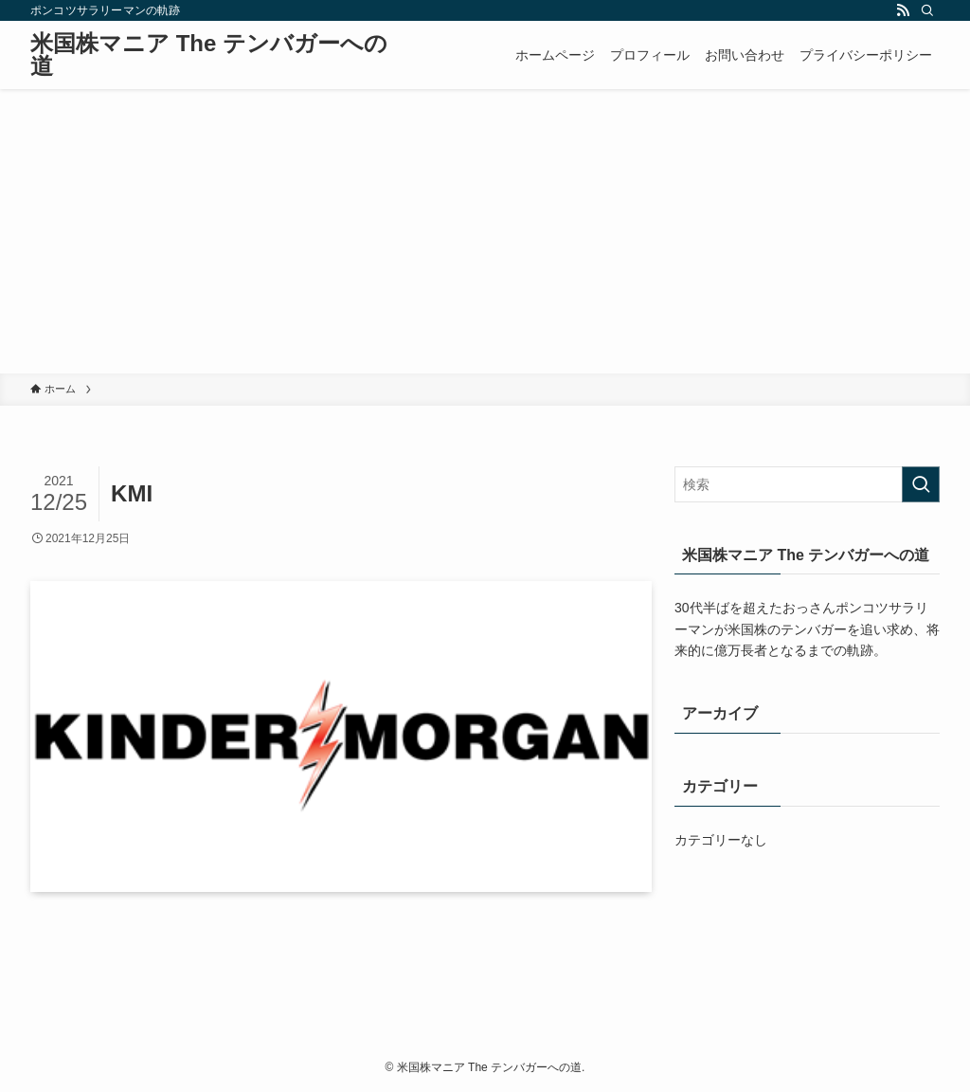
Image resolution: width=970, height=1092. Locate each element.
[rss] (902, 10)
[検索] (927, 10)
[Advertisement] (485, 231)
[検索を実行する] (921, 484)
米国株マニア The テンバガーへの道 (208, 55)
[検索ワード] (807, 484)
